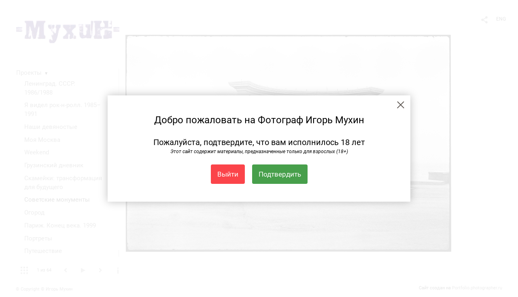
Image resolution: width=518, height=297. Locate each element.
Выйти (227, 174)
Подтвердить (280, 174)
